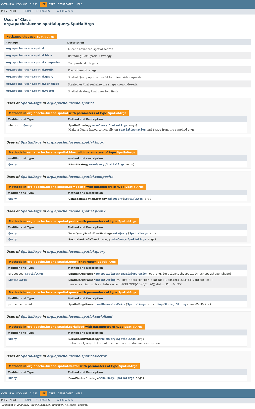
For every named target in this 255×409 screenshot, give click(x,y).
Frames (28, 11)
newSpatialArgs (107, 273)
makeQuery (99, 125)
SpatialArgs (45, 36)
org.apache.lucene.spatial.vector (30, 90)
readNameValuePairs (110, 304)
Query (28, 125)
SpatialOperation (134, 273)
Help (79, 4)
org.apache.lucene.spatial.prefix (30, 69)
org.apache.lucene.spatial (25, 48)
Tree (52, 4)
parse (99, 279)
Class (33, 4)
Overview (7, 4)
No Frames (43, 11)
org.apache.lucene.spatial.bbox (29, 55)
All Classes (65, 11)
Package (21, 4)
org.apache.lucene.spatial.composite (33, 62)
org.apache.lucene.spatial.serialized (32, 83)
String (110, 279)
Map (160, 304)
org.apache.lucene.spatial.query (29, 76)
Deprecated (66, 4)
